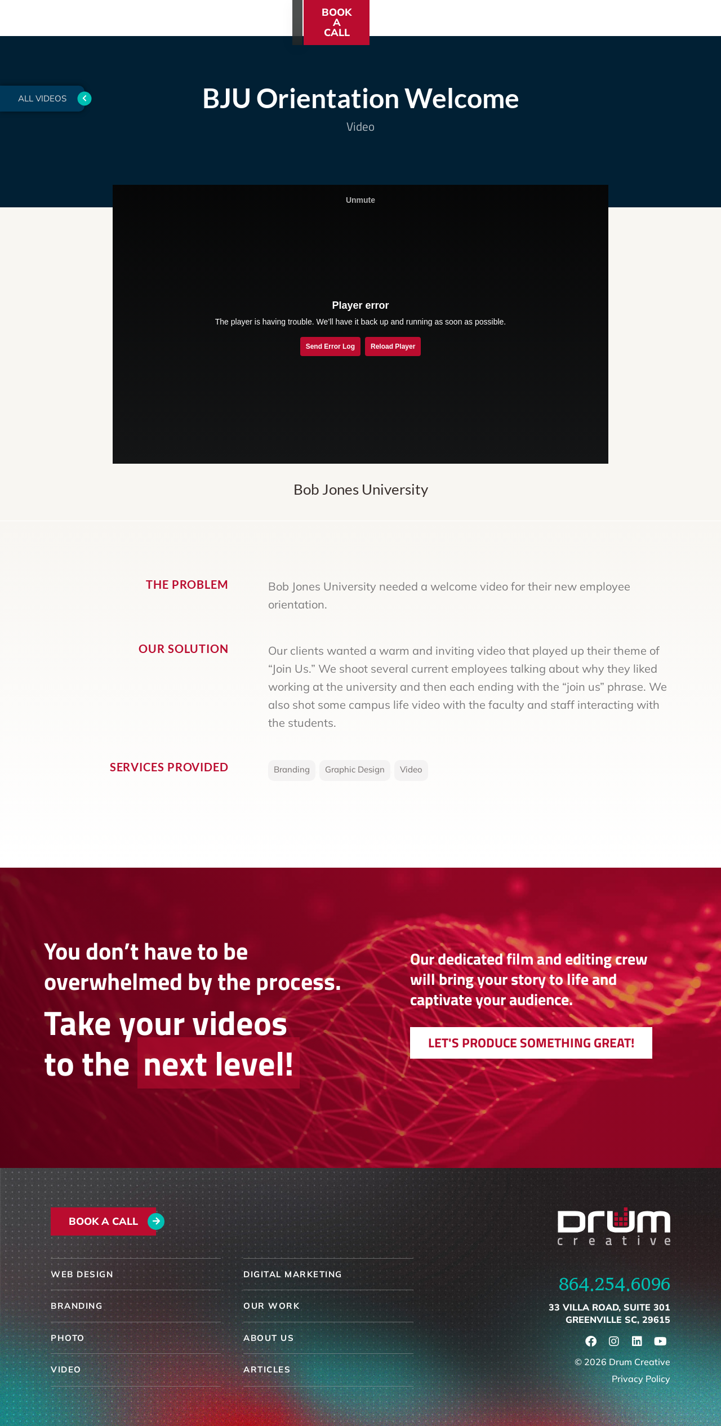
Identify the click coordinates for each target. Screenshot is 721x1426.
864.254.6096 (614, 1284)
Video (360, 126)
